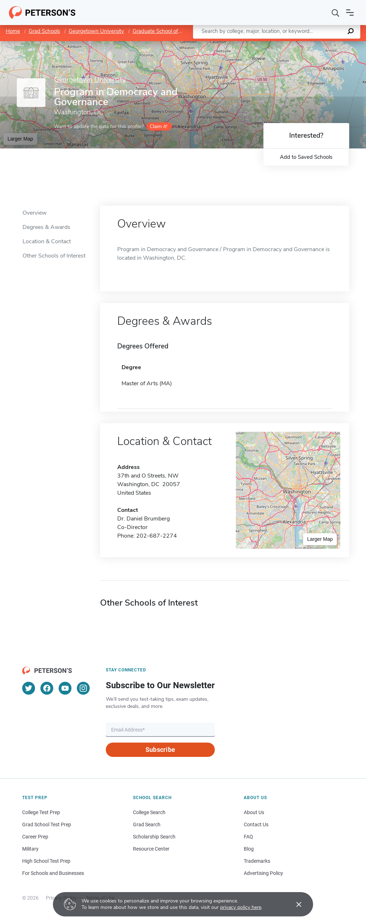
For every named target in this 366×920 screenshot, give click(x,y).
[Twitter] (28, 688)
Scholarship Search (154, 837)
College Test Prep (41, 812)
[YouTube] (65, 688)
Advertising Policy (263, 873)
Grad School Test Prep (46, 824)
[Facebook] (46, 688)
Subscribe (160, 749)
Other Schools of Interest (54, 256)
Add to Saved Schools (306, 157)
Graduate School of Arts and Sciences (178, 31)
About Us (254, 812)
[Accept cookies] (294, 904)
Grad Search (146, 824)
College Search (149, 812)
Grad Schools (44, 31)
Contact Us (256, 824)
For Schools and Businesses (53, 873)
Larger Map (20, 139)
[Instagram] (83, 688)
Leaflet (279, 44)
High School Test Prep (46, 861)
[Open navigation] (350, 12)
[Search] (335, 12)
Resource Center (151, 849)
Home (13, 31)
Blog (249, 849)
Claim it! (158, 126)
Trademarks (257, 861)
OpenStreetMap (317, 44)
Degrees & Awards (46, 227)
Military (30, 849)
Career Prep (35, 837)
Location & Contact (47, 241)
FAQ (248, 837)
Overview (34, 213)
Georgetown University (96, 31)
